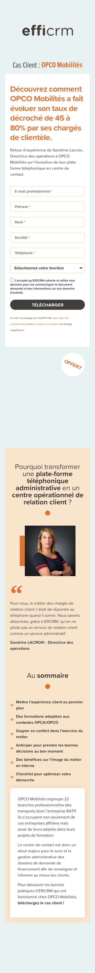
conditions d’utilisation (46, 324)
